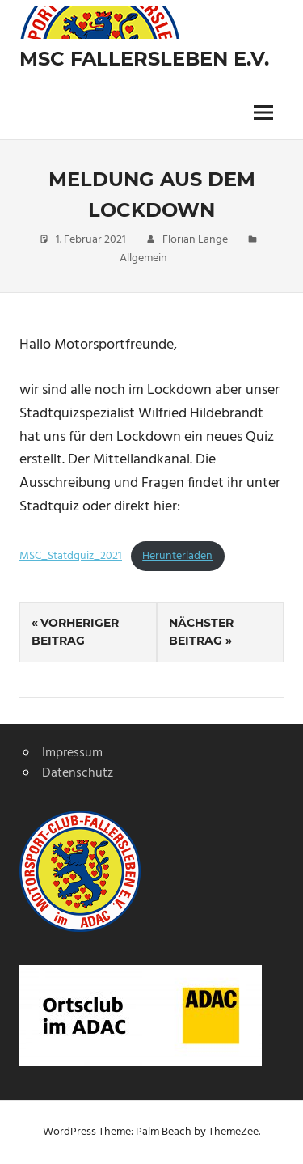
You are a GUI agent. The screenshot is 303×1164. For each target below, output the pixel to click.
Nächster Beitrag (201, 632)
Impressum (72, 753)
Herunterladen (177, 556)
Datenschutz (77, 773)
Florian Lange (195, 240)
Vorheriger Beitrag (75, 632)
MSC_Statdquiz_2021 (70, 556)
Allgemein (143, 258)
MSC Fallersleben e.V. (144, 58)
